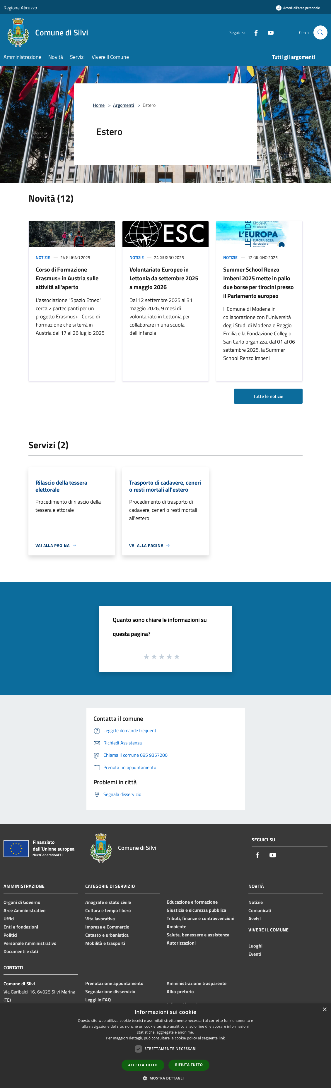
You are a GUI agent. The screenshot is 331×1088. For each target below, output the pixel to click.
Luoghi (255, 945)
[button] (165, 1078)
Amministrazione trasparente (196, 983)
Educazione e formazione (192, 901)
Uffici (9, 918)
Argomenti (123, 105)
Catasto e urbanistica (107, 934)
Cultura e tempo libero (108, 910)
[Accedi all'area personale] (297, 8)
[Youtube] (268, 32)
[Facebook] (254, 32)
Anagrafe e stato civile (108, 902)
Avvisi (254, 918)
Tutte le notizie (268, 396)
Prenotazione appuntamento (114, 983)
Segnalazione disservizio (110, 991)
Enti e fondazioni (21, 926)
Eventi (254, 953)
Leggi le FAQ (98, 999)
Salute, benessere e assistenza (198, 934)
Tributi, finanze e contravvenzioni (200, 918)
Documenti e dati (21, 951)
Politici (10, 934)
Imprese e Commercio (107, 926)
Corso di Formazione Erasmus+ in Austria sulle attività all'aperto (67, 278)
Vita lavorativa (100, 918)
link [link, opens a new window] (222, 1038)
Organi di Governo (22, 902)
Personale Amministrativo (30, 943)
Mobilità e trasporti (105, 943)
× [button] (324, 1010)
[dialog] (165, 1045)
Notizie (43, 257)
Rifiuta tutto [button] (189, 1064)
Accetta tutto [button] (143, 1065)
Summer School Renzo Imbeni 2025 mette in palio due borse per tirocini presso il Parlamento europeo (258, 282)
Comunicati (259, 910)
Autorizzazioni (181, 942)
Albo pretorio (180, 991)
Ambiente (176, 926)
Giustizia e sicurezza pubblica (196, 910)
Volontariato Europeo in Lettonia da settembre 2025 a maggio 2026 (163, 278)
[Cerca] (320, 32)
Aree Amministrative (24, 910)
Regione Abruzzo (20, 7)
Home (99, 105)
